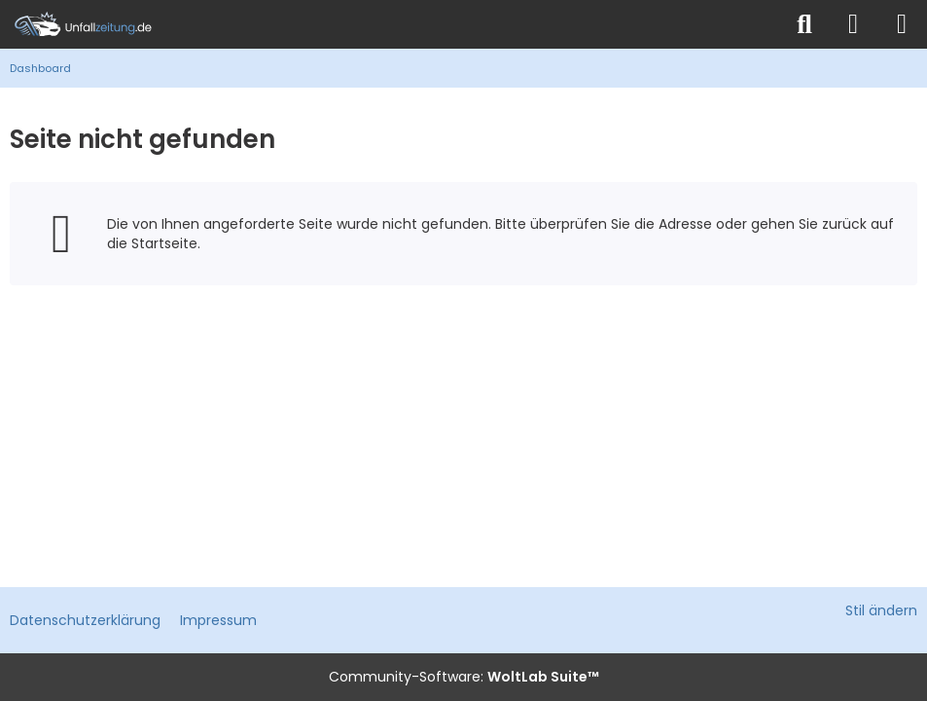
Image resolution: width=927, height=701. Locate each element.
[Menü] (901, 24)
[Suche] (804, 24)
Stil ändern (881, 610)
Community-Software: (464, 676)
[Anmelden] (853, 24)
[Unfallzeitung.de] (390, 24)
